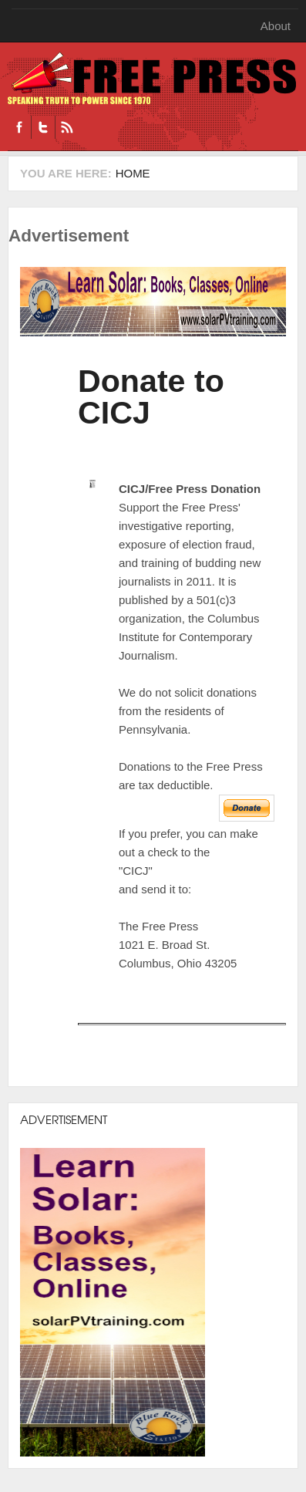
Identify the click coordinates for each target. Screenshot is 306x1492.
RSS (67, 127)
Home (133, 173)
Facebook (19, 127)
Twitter (43, 127)
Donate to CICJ (151, 396)
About (276, 25)
